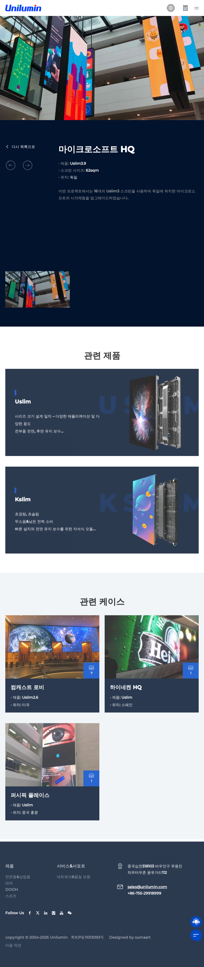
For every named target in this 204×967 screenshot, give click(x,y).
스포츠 (10, 903)
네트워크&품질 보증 (73, 883)
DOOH (11, 896)
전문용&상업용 (17, 883)
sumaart (143, 944)
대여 (9, 890)
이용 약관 (13, 952)
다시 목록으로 (20, 147)
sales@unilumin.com (147, 894)
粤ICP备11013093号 (87, 944)
